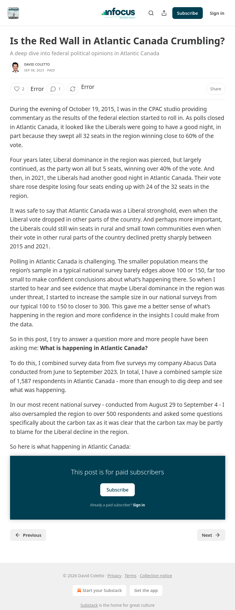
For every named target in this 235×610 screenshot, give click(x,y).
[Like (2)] (19, 89)
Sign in (217, 13)
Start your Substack (99, 590)
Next (211, 535)
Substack (89, 605)
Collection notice (156, 575)
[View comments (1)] (55, 89)
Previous (28, 535)
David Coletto (37, 64)
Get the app (146, 590)
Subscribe (187, 13)
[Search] (151, 13)
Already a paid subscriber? (117, 504)
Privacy (114, 575)
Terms (130, 575)
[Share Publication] (164, 13)
